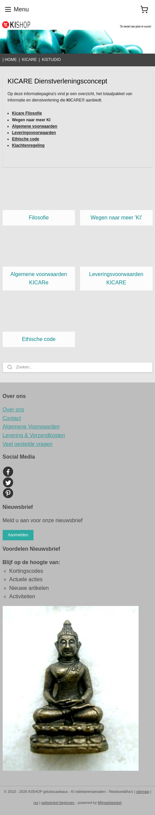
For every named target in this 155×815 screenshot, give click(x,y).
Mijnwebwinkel (110, 803)
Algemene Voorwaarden (31, 426)
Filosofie (39, 217)
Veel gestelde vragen (28, 444)
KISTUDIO (51, 59)
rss (35, 803)
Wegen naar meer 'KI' (116, 217)
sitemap (142, 792)
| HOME (10, 59)
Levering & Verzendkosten (34, 435)
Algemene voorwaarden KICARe (38, 278)
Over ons (13, 409)
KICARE (29, 59)
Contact (12, 418)
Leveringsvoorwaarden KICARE (116, 278)
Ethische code (39, 339)
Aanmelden (18, 535)
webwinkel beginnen (57, 803)
